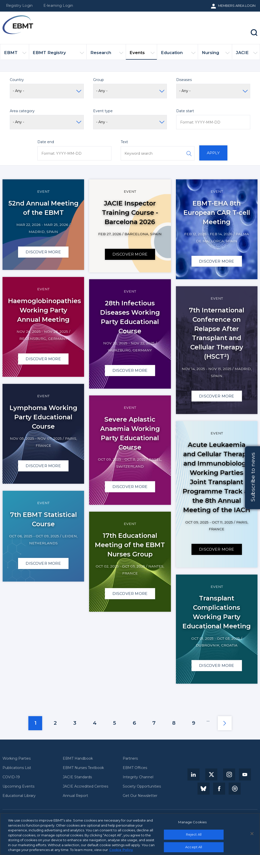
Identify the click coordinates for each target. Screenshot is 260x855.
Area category (22, 111)
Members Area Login (236, 6)
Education (178, 54)
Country (17, 79)
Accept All (193, 849)
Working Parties (17, 758)
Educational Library (19, 796)
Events (142, 54)
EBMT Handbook (78, 758)
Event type (103, 111)
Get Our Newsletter (140, 796)
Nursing (216, 54)
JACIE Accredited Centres (85, 786)
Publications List (17, 768)
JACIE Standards (77, 777)
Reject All (194, 836)
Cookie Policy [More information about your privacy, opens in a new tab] (121, 852)
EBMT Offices (135, 768)
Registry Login (19, 5)
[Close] (251, 835)
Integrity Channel (138, 777)
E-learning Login (58, 5)
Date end (45, 142)
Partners (130, 758)
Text (124, 142)
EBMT (15, 54)
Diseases (184, 79)
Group (98, 79)
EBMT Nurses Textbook (83, 768)
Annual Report (75, 796)
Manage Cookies (192, 824)
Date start (185, 111)
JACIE (246, 54)
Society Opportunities (142, 786)
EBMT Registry (58, 54)
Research (106, 54)
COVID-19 (11, 777)
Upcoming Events (18, 786)
